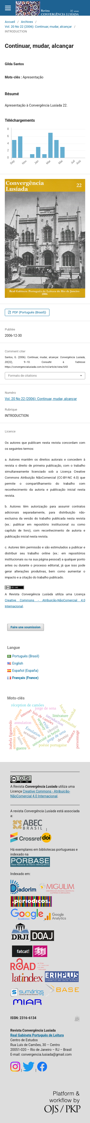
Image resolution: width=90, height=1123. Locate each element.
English (17, 663)
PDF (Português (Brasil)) (29, 312)
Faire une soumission (26, 627)
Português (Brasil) (25, 656)
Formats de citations (22, 375)
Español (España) (25, 671)
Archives (27, 22)
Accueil (10, 22)
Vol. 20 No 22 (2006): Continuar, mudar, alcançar (38, 26)
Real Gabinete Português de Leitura (37, 1035)
